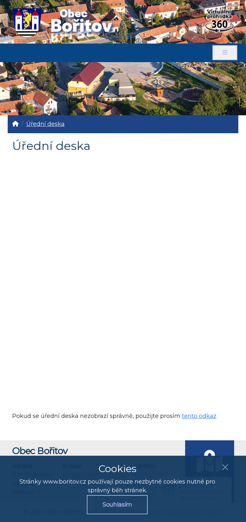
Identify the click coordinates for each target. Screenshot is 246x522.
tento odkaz (199, 416)
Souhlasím (117, 504)
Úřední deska (45, 123)
